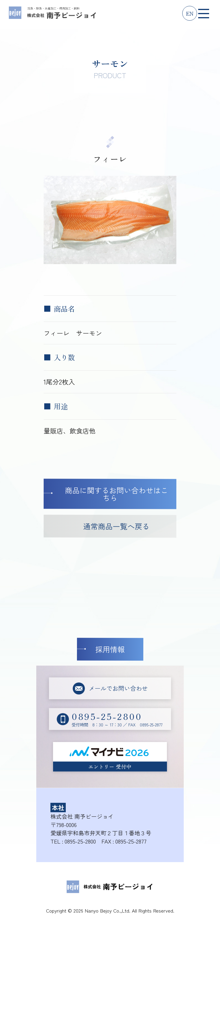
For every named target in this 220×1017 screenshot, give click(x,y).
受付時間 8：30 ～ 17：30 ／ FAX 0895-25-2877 (117, 719)
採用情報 (110, 649)
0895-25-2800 (80, 841)
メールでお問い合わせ (118, 688)
